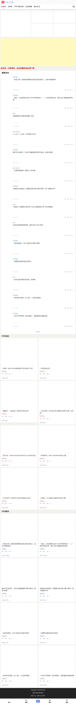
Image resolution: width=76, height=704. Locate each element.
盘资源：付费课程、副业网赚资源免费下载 (17, 68)
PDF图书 (15, 77)
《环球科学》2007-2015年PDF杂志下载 (53, 455)
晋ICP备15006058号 (38, 693)
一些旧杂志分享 (45, 368)
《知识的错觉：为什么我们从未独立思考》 (27, 243)
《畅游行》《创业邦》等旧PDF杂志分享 (15, 411)
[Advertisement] (38, 52)
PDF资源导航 (19, 6)
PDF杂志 (4, 371)
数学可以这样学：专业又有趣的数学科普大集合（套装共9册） (33, 152)
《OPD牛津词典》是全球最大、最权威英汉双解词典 (30, 316)
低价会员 (37, 6)
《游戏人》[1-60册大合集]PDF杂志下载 (53, 498)
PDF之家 (42, 690)
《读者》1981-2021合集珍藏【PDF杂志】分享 (17, 368)
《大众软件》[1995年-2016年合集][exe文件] (16, 498)
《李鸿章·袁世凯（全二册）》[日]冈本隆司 (27, 298)
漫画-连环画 (16, 131)
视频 (14, 113)
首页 (3, 6)
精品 (14, 204)
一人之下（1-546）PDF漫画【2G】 (24, 134)
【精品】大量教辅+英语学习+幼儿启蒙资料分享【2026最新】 (33, 207)
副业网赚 (29, 6)
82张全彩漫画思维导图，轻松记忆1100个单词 (28, 225)
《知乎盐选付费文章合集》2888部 (24, 279)
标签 (10, 6)
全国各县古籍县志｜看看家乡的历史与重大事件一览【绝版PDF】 (34, 188)
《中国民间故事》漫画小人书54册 (24, 170)
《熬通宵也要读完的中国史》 (22, 261)
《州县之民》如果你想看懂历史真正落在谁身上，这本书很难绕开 (34, 79)
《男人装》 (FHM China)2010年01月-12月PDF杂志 (19, 455)
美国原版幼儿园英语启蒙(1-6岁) (23, 116)
